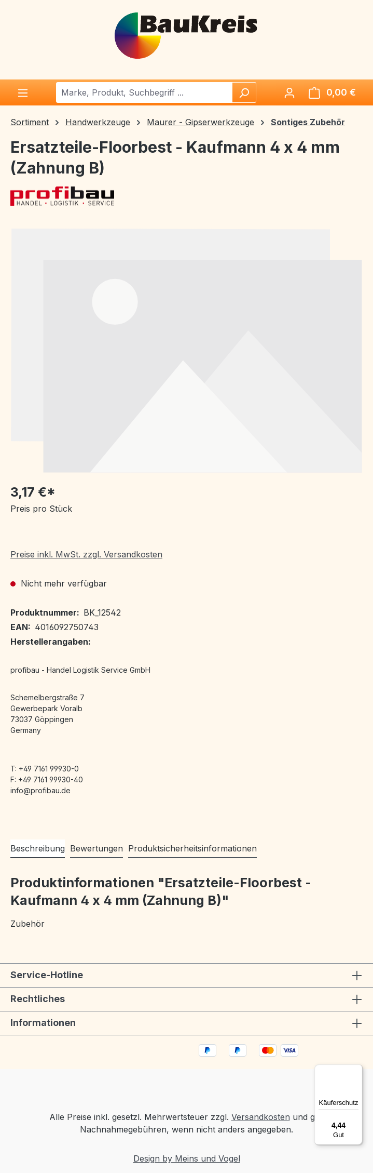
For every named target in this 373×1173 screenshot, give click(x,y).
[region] (186, 350)
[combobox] (144, 92)
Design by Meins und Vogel (186, 1158)
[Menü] (22, 92)
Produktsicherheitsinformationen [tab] (192, 848)
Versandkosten (260, 1117)
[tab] (37, 848)
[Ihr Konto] (289, 92)
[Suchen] (244, 92)
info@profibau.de (40, 790)
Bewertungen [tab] (96, 848)
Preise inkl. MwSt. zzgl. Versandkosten (86, 554)
